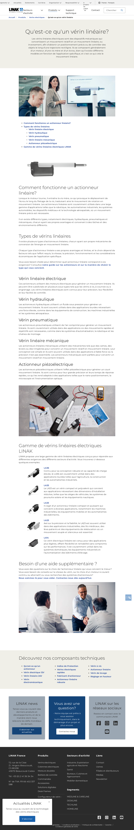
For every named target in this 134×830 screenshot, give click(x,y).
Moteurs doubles (46, 771)
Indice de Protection (67, 666)
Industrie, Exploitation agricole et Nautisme (78, 764)
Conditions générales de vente (66, 827)
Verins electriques (47, 762)
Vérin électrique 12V (34, 672)
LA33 (46, 485)
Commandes (44, 779)
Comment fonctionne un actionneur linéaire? (47, 123)
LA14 (46, 538)
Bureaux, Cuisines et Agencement (77, 775)
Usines (99, 767)
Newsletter (101, 779)
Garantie (108, 825)
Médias (99, 775)
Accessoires (43, 783)
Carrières (41, 3)
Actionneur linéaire (101, 669)
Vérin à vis (96, 666)
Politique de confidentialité (92, 825)
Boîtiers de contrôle (47, 775)
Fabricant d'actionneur (69, 676)
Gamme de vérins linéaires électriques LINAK (47, 147)
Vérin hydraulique (38, 133)
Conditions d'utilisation (71, 825)
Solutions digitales (47, 787)
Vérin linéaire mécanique (42, 140)
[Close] (49, 802)
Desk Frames (44, 791)
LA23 (46, 520)
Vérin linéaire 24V (33, 676)
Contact (100, 762)
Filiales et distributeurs (107, 771)
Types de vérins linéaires (37, 126)
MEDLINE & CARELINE (78, 796)
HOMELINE (72, 809)
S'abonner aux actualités (26, 730)
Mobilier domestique (77, 780)
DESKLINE (72, 800)
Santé (70, 769)
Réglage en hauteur (101, 676)
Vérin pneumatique (39, 136)
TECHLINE (72, 805)
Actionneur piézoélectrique (43, 143)
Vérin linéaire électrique (41, 129)
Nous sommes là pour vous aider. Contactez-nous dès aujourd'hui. (55, 578)
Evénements (29, 3)
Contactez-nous (67, 731)
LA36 (46, 468)
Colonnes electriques (48, 767)
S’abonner (27, 819)
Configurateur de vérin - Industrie (50, 798)
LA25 (46, 503)
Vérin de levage (99, 673)
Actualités (17, 3)
